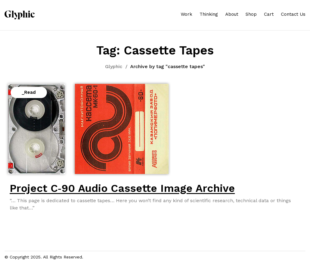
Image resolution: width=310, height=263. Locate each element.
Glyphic (113, 66)
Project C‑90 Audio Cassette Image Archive (122, 188)
